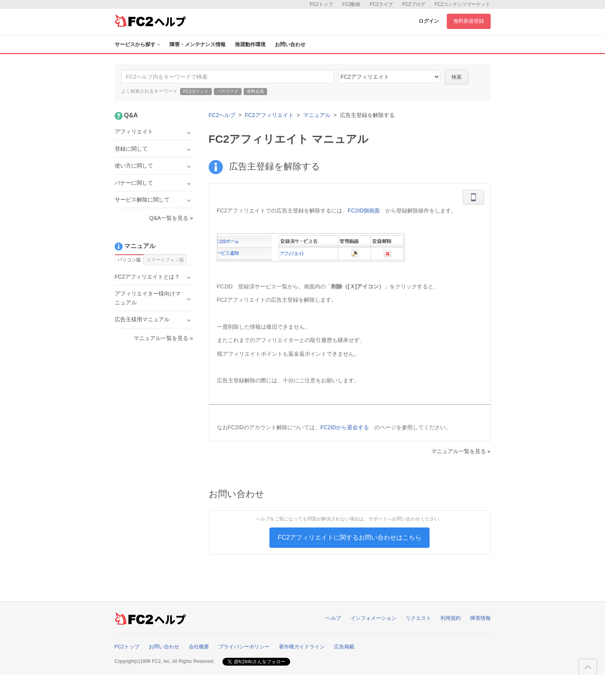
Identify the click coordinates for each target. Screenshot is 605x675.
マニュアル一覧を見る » (461, 451)
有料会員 (255, 91)
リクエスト (418, 618)
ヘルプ (333, 618)
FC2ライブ (381, 4)
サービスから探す (137, 44)
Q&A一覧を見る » (171, 218)
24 (389, 76)
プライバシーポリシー (244, 647)
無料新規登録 (468, 21)
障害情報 (480, 618)
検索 (456, 77)
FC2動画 (351, 4)
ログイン (429, 21)
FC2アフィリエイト (269, 115)
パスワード (227, 91)
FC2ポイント (196, 91)
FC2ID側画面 (364, 210)
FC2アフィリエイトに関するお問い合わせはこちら (349, 537)
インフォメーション (373, 618)
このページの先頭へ (587, 667)
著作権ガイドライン (302, 647)
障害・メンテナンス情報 (198, 44)
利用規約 (451, 618)
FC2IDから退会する (344, 427)
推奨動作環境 (250, 44)
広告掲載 (344, 647)
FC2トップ (321, 4)
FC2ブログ (413, 4)
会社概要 (199, 647)
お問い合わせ (290, 44)
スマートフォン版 (165, 260)
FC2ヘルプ (222, 115)
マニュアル (316, 115)
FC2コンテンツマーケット (463, 4)
